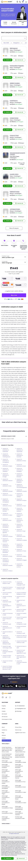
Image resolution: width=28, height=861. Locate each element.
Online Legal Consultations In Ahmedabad (5, 787)
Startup (3, 708)
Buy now (14, 295)
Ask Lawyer (4, 714)
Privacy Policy (18, 727)
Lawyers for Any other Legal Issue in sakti (21, 657)
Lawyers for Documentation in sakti (7, 606)
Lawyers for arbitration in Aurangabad (6, 461)
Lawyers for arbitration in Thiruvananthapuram (22, 486)
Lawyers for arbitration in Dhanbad (20, 475)
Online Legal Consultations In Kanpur (19, 797)
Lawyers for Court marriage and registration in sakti (21, 652)
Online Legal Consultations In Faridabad (5, 766)
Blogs (3, 732)
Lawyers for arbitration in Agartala (6, 531)
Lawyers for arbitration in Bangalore (20, 481)
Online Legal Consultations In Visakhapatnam (19, 808)
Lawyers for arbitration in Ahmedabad (6, 560)
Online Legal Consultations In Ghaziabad (19, 766)
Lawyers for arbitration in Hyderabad (6, 450)
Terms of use (18, 730)
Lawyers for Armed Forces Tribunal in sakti (7, 619)
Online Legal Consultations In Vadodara (19, 813)
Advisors (4, 735)
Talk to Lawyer (6, 743)
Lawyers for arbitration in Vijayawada (20, 450)
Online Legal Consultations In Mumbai (5, 771)
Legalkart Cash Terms (20, 732)
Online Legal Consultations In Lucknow (5, 797)
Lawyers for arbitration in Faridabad (20, 470)
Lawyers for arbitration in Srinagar (6, 475)
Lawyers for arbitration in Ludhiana (20, 510)
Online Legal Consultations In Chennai (19, 776)
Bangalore (16, 43)
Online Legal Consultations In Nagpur (5, 792)
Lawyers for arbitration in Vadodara (6, 470)
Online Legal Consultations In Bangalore (19, 771)
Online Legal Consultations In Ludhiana (5, 818)
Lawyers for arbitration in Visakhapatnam (6, 455)
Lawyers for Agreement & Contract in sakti (7, 642)
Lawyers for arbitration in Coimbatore (6, 526)
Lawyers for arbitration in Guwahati (20, 455)
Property (4, 706)
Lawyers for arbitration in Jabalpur (20, 495)
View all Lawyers (14, 228)
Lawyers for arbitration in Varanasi (6, 540)
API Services (4, 716)
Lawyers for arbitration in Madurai (20, 526)
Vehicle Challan (6, 823)
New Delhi (6, 43)
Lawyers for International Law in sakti (7, 628)
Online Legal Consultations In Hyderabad (5, 776)
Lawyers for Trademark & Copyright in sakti (21, 583)
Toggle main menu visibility (26, 1)
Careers (4, 738)
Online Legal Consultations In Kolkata (5, 782)
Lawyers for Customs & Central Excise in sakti (8, 589)
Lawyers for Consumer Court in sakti (21, 606)
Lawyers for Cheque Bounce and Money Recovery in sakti (7, 668)
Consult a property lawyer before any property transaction (20, 756)
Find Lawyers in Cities (7, 719)
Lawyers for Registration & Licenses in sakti (6, 637)
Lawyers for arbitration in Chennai (20, 520)
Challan (4, 711)
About (3, 727)
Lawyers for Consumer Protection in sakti (8, 652)
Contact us (4, 730)
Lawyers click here (6, 740)
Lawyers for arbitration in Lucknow (20, 565)
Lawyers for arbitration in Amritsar (6, 510)
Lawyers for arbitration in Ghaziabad (6, 551)
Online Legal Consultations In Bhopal (5, 803)
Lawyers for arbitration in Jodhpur (20, 515)
